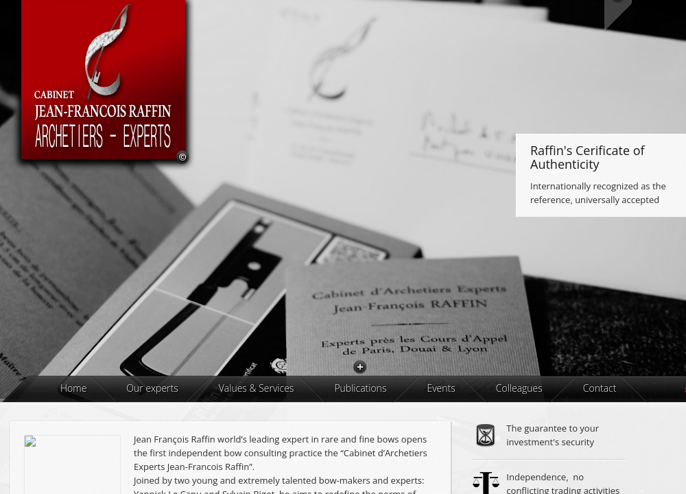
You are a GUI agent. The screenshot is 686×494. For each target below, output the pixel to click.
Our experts (152, 453)
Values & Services (256, 453)
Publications (360, 453)
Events (441, 453)
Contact (600, 453)
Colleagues (519, 453)
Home (73, 453)
